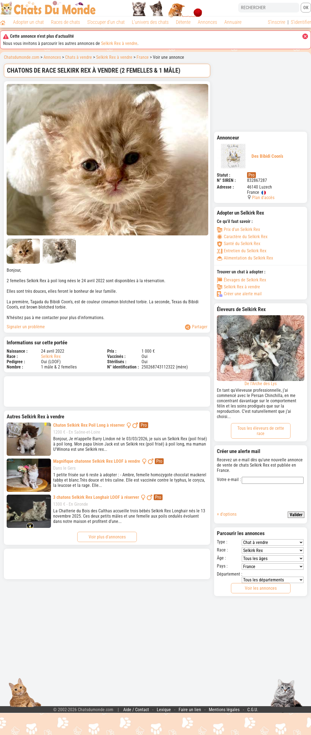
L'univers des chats (150, 22)
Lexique (164, 709)
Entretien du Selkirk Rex (241, 250)
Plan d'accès (263, 197)
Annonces (207, 22)
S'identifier (301, 22)
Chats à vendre (78, 57)
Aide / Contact (136, 709)
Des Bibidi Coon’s (250, 156)
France (143, 57)
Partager (196, 327)
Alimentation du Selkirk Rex (245, 258)
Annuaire (232, 22)
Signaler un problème (26, 326)
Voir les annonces (261, 588)
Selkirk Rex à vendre (119, 43)
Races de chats (65, 22)
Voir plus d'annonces (107, 537)
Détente (183, 22)
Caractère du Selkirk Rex (242, 236)
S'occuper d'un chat (106, 22)
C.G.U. (252, 709)
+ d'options (227, 514)
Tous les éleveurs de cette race (260, 431)
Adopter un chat (28, 22)
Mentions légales (224, 709)
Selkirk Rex (51, 356)
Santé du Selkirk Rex (238, 243)
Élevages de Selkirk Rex (241, 280)
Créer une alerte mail (239, 294)
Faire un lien (190, 709)
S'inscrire (276, 22)
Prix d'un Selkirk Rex (238, 229)
